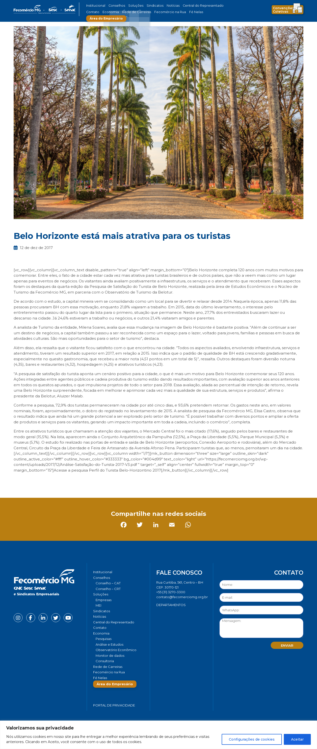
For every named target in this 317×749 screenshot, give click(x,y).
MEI (98, 605)
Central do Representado (189, 5)
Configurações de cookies (252, 739)
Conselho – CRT (108, 589)
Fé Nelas (168, 12)
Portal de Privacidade (114, 705)
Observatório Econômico (116, 650)
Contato (216, 5)
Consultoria (105, 661)
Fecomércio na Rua (145, 12)
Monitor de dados (110, 656)
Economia (93, 12)
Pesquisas (103, 639)
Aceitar (297, 739)
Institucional (95, 5)
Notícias (163, 5)
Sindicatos (147, 5)
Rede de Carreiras (116, 12)
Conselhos (114, 5)
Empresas (103, 600)
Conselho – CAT (108, 583)
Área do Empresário (197, 12)
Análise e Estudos (109, 644)
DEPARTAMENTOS (171, 605)
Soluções (131, 5)
